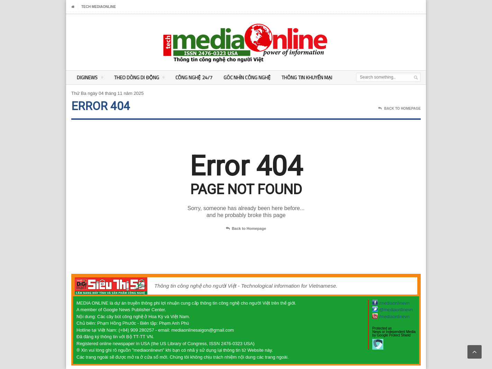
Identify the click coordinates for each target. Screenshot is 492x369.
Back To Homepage (399, 108)
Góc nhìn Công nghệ (245, 77)
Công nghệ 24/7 (193, 77)
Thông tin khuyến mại (305, 77)
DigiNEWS (90, 78)
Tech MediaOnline (98, 7)
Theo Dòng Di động (139, 78)
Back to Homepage (246, 228)
